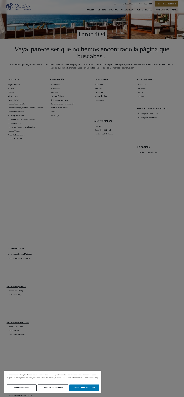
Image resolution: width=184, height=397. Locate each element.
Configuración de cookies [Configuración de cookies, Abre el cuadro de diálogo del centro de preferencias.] (53, 387)
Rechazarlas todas (21, 388)
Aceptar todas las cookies (84, 388)
